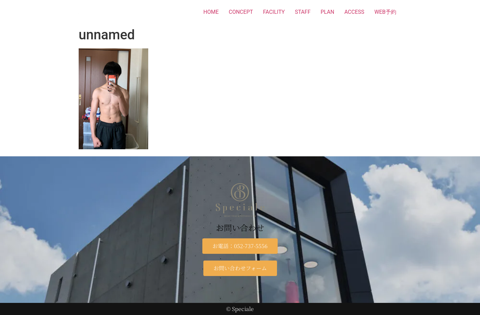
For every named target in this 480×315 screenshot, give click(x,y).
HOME (210, 12)
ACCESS (354, 12)
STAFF (303, 12)
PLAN (327, 12)
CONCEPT (241, 12)
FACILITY (274, 12)
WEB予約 (385, 12)
